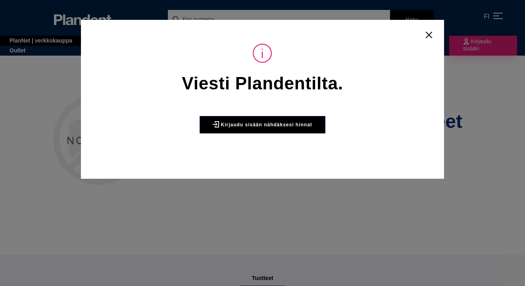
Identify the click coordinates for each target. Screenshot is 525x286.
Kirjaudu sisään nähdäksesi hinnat (262, 124)
